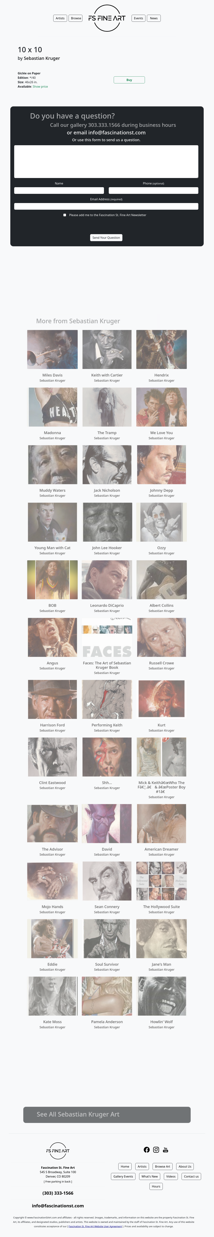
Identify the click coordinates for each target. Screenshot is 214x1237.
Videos (170, 1176)
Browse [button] (76, 18)
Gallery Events (123, 1176)
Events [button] (138, 18)
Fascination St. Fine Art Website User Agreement (95, 1226)
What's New (150, 1176)
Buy (129, 80)
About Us (185, 1166)
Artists (142, 1166)
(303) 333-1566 (58, 1193)
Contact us (191, 1176)
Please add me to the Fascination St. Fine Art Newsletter (107, 215)
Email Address (106, 199)
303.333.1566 (116, 124)
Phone (153, 183)
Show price (40, 86)
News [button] (154, 18)
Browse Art (162, 1166)
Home (125, 1166)
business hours (168, 124)
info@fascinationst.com (117, 132)
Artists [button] (60, 18)
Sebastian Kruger (42, 58)
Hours (156, 1186)
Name (59, 183)
